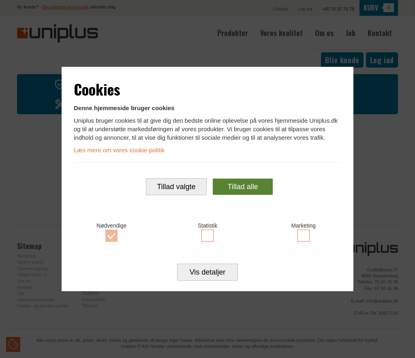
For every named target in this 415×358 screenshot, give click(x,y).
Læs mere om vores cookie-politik (119, 149)
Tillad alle (242, 187)
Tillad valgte (176, 187)
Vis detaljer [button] (208, 273)
